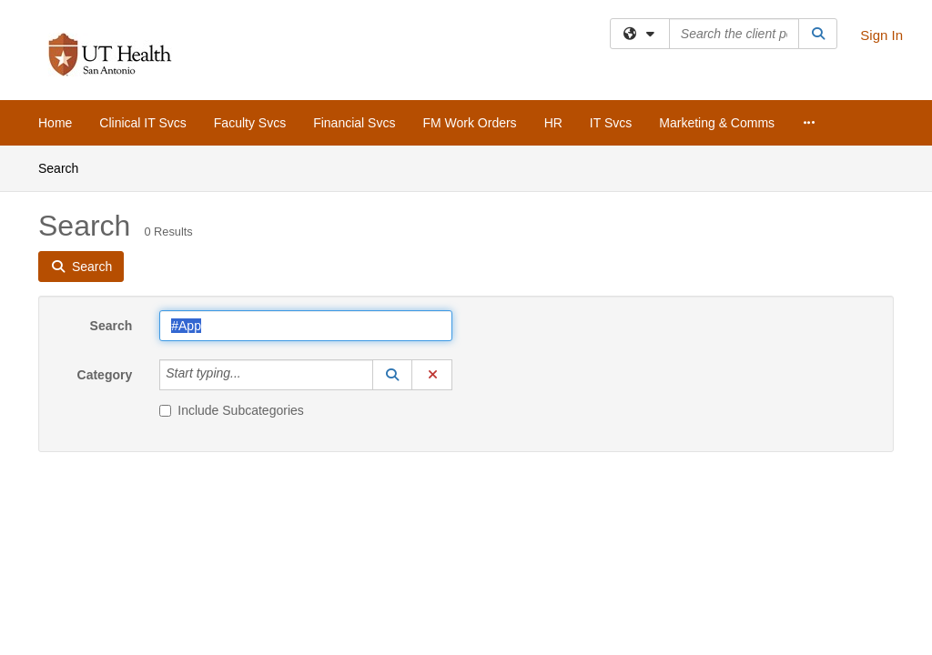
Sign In (881, 35)
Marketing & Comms (717, 123)
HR (553, 123)
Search (65, 167)
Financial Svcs (354, 123)
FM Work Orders (469, 123)
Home (55, 123)
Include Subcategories (231, 410)
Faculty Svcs (250, 123)
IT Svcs (611, 123)
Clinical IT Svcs (142, 123)
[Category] (251, 375)
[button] (392, 374)
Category (105, 375)
